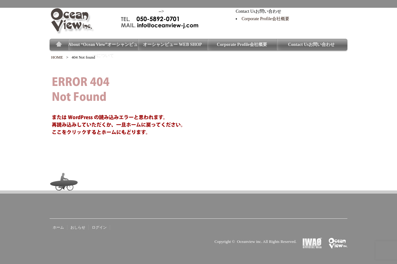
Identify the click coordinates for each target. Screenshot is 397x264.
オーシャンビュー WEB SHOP (172, 44)
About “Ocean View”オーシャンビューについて (103, 46)
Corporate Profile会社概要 (265, 18)
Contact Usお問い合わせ (311, 44)
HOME (57, 57)
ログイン (99, 227)
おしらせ (77, 227)
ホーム (58, 227)
